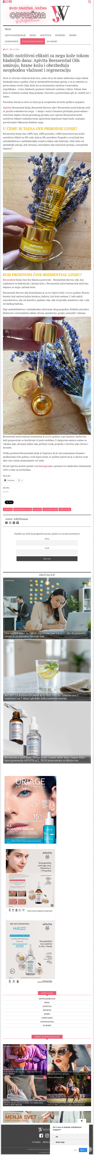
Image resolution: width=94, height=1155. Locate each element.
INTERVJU (60, 35)
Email (47, 548)
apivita (8, 509)
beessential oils (23, 509)
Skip (75, 1150)
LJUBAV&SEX (11, 41)
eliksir (38, 509)
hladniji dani (50, 509)
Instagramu (45, 466)
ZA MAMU (52, 41)
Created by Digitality (47, 1148)
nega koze (65, 509)
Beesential (9, 279)
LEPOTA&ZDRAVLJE (15, 35)
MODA (33, 35)
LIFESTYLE (45, 35)
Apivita (7, 107)
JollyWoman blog (32, 41)
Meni (8, 29)
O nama (36, 1138)
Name (47, 538)
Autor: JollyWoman (16, 519)
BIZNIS (72, 35)
